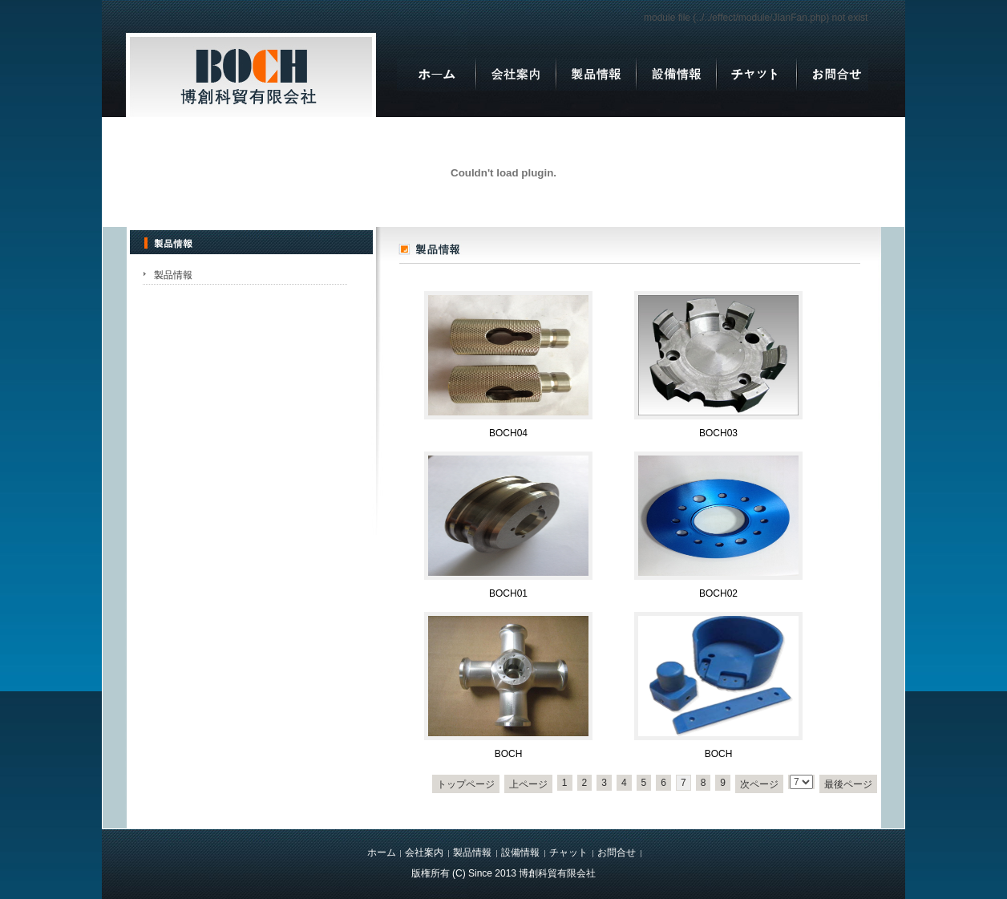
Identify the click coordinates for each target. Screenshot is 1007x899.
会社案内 (424, 852)
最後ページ (848, 784)
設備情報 (520, 852)
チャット (568, 852)
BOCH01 (508, 593)
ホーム (381, 852)
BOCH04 (508, 433)
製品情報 (173, 275)
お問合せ (616, 852)
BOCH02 (718, 593)
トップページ (466, 784)
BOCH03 (718, 433)
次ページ (759, 784)
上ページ (528, 784)
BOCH (509, 753)
